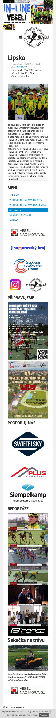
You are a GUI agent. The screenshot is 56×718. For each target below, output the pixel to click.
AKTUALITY (22, 67)
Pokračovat (44, 715)
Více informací (32, 715)
